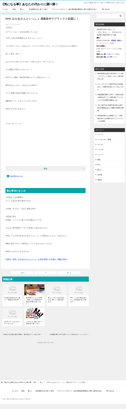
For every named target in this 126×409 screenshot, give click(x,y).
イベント (100, 139)
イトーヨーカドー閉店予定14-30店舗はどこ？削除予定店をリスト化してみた (110, 91)
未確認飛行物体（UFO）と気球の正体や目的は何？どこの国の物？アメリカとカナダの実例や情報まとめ (110, 102)
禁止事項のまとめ (16, 181)
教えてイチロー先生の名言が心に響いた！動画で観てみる (56, 304)
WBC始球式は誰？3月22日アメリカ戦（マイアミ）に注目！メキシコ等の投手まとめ (110, 81)
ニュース (100, 159)
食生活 (99, 185)
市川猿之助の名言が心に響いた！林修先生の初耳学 (12, 303)
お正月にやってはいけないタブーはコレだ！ (12, 327)
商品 (14, 14)
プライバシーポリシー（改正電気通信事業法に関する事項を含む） (75, 14)
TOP (20, 387)
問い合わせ (106, 14)
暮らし (22, 14)
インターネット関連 (104, 144)
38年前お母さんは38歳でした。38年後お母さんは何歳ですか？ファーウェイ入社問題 (110, 123)
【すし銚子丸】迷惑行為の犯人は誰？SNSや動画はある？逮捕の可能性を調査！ (110, 112)
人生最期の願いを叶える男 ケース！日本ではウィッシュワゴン (68, 339)
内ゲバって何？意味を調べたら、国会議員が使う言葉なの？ (78, 304)
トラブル (100, 154)
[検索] (109, 21)
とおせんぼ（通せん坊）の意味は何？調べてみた (34, 327)
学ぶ (98, 169)
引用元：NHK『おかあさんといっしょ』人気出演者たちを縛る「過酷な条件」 (36, 264)
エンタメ (5, 14)
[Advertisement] (45, 145)
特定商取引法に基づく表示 (38, 14)
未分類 (99, 179)
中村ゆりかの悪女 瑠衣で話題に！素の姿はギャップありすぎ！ (22, 339)
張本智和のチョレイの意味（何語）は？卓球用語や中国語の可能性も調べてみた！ (34, 305)
